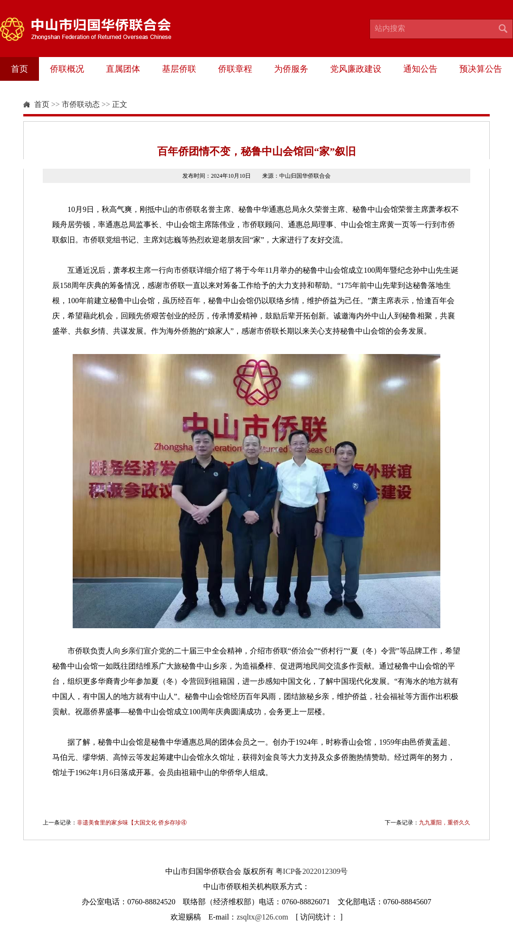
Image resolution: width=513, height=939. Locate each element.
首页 (19, 69)
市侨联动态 (81, 104)
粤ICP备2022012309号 (312, 871)
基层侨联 (179, 69)
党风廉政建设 (355, 69)
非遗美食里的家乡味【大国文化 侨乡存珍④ (132, 822)
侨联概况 (67, 69)
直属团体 (123, 69)
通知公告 (420, 69)
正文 (119, 104)
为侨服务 (291, 69)
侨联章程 (235, 69)
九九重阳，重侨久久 (444, 822)
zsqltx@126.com (262, 917)
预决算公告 (480, 69)
